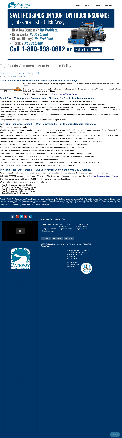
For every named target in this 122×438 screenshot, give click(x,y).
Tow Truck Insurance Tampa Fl (19, 73)
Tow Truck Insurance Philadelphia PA (20, 297)
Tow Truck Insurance (83, 224)
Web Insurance (73, 265)
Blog (98, 5)
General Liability (81, 226)
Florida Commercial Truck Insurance (97, 199)
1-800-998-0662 (33, 94)
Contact (108, 5)
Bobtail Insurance (48, 231)
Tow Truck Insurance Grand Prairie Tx (20, 330)
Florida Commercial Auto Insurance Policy (70, 199)
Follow (68, 238)
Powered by (72, 263)
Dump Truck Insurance (49, 229)
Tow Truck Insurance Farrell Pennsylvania (20, 280)
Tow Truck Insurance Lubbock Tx (20, 355)
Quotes (88, 5)
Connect (57, 238)
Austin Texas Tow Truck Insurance (20, 394)
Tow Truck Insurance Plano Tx (20, 367)
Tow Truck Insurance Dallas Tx (20, 412)
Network (70, 266)
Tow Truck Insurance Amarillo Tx (20, 337)
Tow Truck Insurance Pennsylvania (20, 305)
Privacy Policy (87, 244)
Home (20, 425)
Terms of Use (45, 246)
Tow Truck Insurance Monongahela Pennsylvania (20, 288)
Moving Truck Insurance (50, 224)
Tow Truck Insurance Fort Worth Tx (20, 388)
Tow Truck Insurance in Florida (57, 203)
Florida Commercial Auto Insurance (43, 199)
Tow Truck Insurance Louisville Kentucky (20, 321)
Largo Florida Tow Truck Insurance (71, 201)
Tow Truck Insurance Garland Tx (20, 349)
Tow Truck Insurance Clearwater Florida (32, 203)
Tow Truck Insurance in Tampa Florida (81, 203)
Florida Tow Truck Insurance (16, 199)
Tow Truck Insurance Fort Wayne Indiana (20, 312)
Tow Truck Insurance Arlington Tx (20, 382)
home (78, 5)
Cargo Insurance (81, 229)
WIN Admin (22, 76)
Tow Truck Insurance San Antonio (20, 400)
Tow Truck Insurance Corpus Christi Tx (20, 375)
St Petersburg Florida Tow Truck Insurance (98, 201)
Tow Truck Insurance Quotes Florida (103, 176)
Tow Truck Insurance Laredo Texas (20, 361)
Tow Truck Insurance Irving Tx (20, 343)
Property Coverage (65, 229)
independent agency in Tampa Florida (46, 201)
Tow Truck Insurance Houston (20, 406)
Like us (46, 238)
